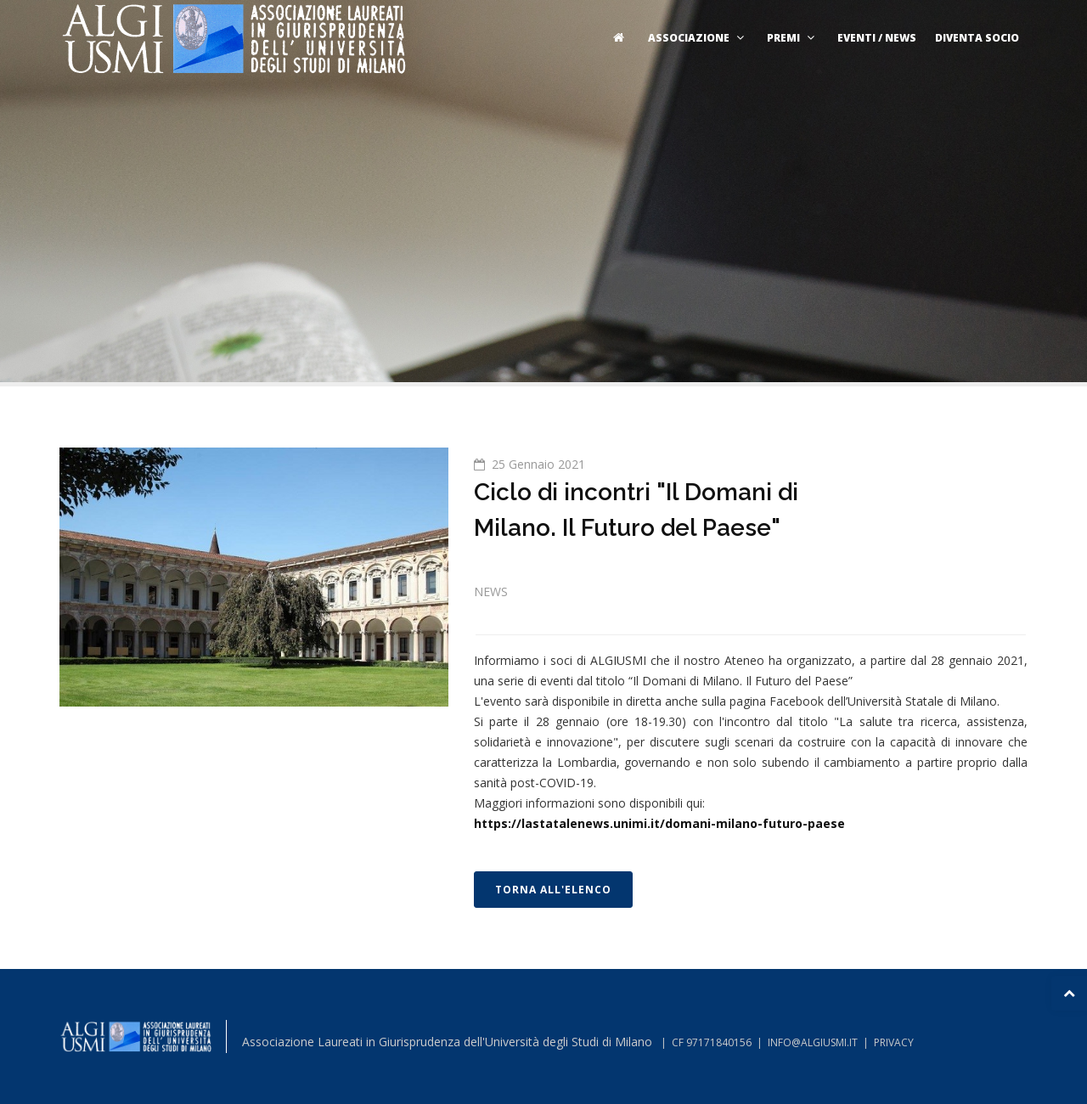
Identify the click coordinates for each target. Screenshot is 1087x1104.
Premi (793, 38)
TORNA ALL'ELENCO (553, 889)
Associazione (698, 38)
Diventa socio (977, 38)
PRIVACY (894, 1042)
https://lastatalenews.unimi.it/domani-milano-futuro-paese (659, 823)
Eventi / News (876, 38)
